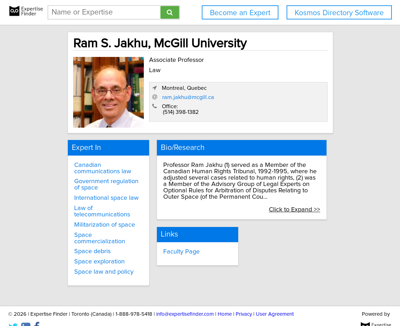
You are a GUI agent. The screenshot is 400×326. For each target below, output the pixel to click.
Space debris (85, 239)
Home (225, 300)
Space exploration (92, 249)
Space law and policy (96, 260)
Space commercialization (102, 229)
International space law (99, 192)
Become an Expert (240, 13)
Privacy (244, 300)
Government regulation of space (99, 179)
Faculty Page (174, 244)
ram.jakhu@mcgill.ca (263, 98)
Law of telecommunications (95, 205)
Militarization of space (97, 219)
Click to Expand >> (307, 203)
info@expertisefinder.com (185, 300)
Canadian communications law (95, 162)
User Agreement (275, 300)
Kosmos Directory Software (339, 13)
